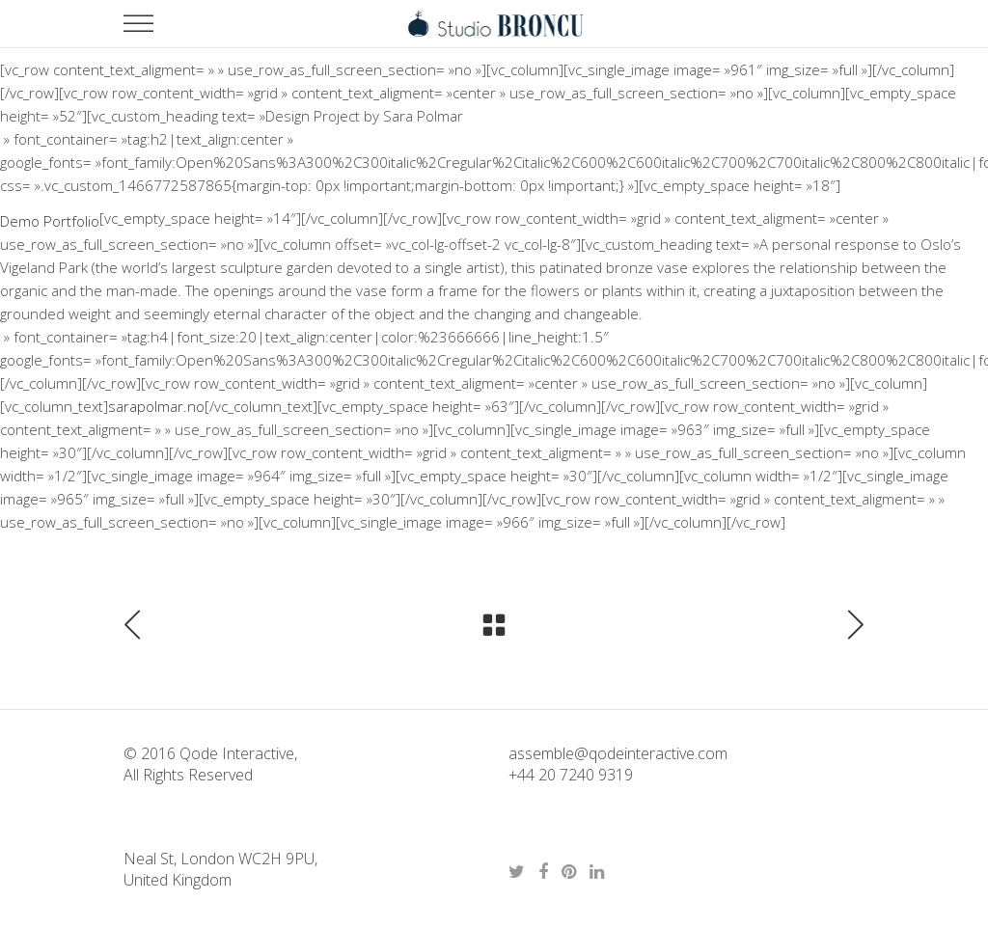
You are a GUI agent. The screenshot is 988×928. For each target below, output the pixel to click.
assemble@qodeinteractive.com (617, 753)
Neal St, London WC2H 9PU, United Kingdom (220, 869)
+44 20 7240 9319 (570, 774)
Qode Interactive (235, 753)
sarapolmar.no (156, 406)
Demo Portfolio (49, 221)
